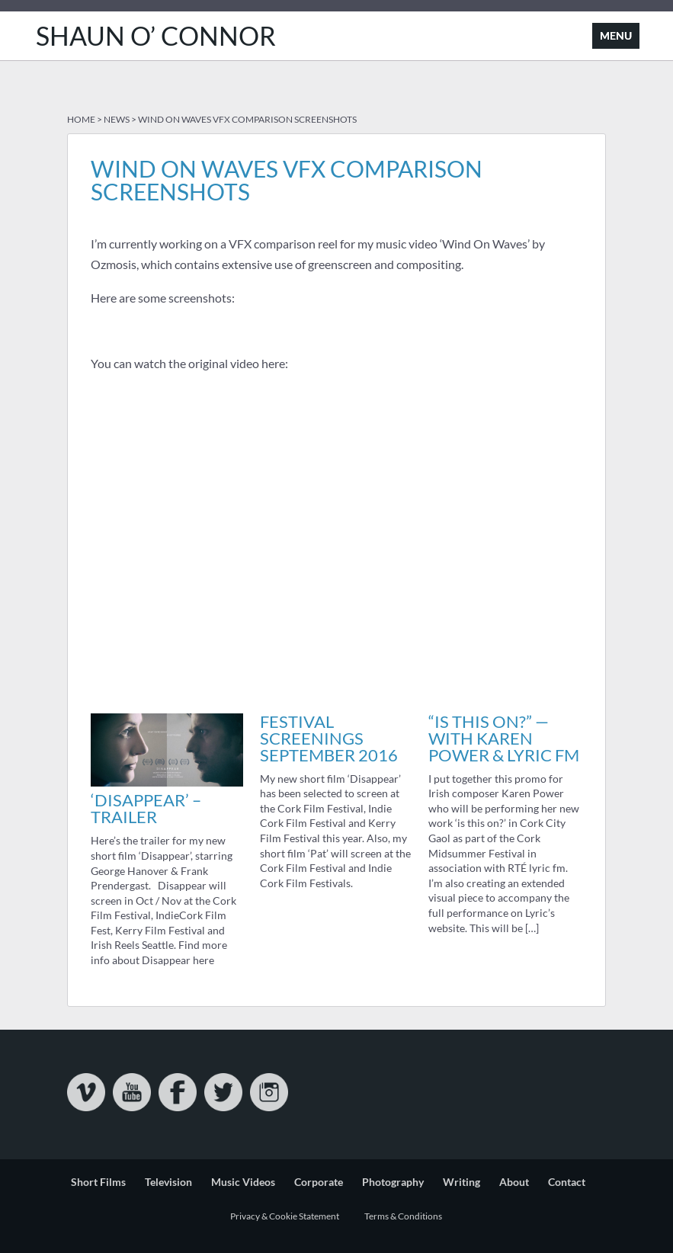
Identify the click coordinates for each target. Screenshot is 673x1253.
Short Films (98, 1181)
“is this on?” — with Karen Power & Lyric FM (503, 738)
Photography (393, 1181)
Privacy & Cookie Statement (284, 1216)
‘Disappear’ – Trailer (146, 808)
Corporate (318, 1181)
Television (168, 1181)
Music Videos (243, 1181)
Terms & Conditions (403, 1216)
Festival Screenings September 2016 (329, 738)
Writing (461, 1181)
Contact (566, 1181)
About (514, 1181)
